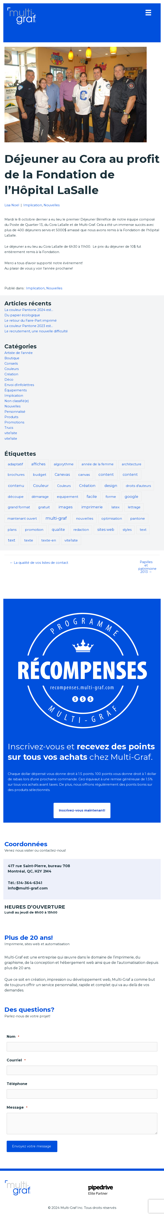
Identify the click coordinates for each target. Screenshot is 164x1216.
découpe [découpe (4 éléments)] (16, 497)
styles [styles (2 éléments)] (127, 530)
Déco (8, 380)
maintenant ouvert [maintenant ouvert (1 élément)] (22, 519)
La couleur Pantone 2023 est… (28, 326)
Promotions (14, 422)
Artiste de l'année (18, 353)
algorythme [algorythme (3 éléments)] (64, 464)
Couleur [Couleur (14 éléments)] (41, 485)
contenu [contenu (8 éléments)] (16, 485)
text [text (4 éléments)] (143, 529)
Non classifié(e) (16, 401)
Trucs (8, 428)
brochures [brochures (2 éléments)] (16, 475)
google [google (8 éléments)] (131, 496)
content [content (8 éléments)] (130, 474)
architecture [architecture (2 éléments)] (131, 464)
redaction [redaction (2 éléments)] (81, 530)
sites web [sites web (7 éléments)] (105, 529)
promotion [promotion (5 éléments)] (34, 529)
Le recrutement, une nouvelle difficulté (36, 331)
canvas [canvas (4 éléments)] (84, 474)
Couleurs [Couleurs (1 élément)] (64, 486)
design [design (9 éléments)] (110, 485)
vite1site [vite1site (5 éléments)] (71, 540)
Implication (32, 205)
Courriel (16, 1060)
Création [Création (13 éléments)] (87, 485)
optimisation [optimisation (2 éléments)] (111, 519)
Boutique (11, 358)
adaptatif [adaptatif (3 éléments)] (15, 464)
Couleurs (11, 369)
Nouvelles (52, 205)
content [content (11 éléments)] (106, 474)
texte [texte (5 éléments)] (28, 540)
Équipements (15, 390)
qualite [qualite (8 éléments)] (58, 529)
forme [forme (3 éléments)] (111, 497)
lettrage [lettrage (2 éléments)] (134, 507)
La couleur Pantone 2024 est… (28, 310)
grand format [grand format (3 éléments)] (19, 507)
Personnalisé (14, 412)
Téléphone (17, 1084)
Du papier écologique (22, 315)
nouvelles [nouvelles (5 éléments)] (84, 518)
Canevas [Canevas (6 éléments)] (62, 474)
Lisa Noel (11, 205)
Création (11, 374)
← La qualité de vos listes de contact (39, 562)
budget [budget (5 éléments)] (39, 474)
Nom (13, 1036)
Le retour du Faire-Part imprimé (30, 321)
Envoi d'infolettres (19, 385)
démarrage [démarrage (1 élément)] (40, 497)
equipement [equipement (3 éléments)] (67, 497)
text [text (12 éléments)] (11, 540)
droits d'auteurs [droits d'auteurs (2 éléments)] (138, 486)
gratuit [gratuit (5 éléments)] (44, 507)
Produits (11, 417)
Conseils (11, 364)
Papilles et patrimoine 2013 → (147, 566)
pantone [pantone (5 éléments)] (137, 518)
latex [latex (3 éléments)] (115, 507)
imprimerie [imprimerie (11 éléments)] (92, 507)
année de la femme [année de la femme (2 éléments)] (98, 464)
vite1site (10, 433)
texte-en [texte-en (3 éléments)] (48, 540)
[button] (82, 810)
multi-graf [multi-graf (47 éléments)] (56, 518)
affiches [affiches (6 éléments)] (38, 464)
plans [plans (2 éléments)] (12, 530)
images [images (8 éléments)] (65, 507)
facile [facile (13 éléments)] (92, 496)
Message (17, 1107)
